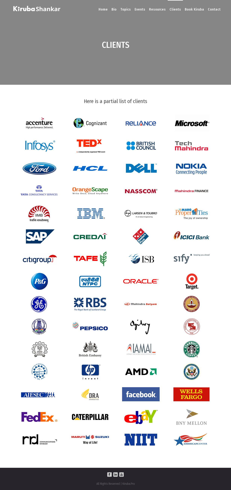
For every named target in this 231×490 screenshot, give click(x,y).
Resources (157, 9)
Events (140, 9)
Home (103, 9)
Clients (175, 9)
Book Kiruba (194, 9)
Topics (125, 9)
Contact (214, 9)
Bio (114, 9)
